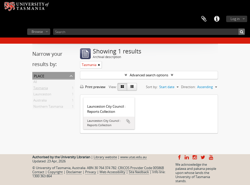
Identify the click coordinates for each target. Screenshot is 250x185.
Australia (40, 101)
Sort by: (152, 87)
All (35, 82)
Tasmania (40, 89)
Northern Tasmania (48, 107)
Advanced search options (149, 75)
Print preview (92, 87)
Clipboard (203, 19)
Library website (105, 157)
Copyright (55, 172)
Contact (38, 172)
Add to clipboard (128, 121)
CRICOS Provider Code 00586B (141, 167)
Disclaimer (74, 172)
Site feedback (139, 172)
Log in (235, 18)
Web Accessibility (112, 172)
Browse (37, 31)
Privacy (90, 172)
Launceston (42, 95)
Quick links (216, 19)
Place (39, 75)
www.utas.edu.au (133, 157)
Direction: (188, 87)
